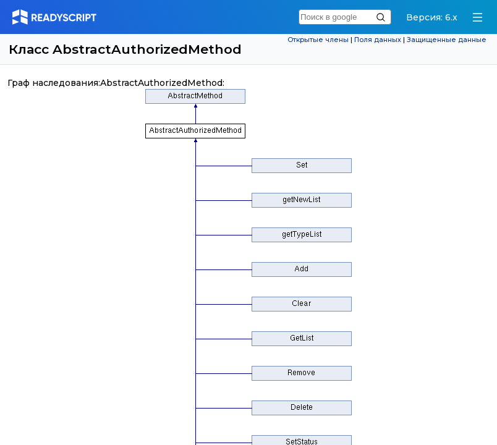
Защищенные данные (446, 40)
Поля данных (377, 40)
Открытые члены (318, 40)
